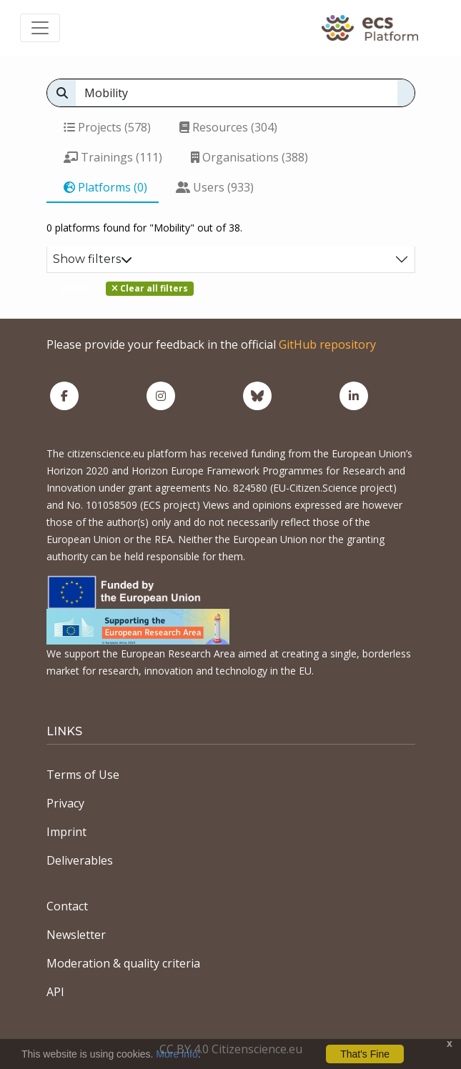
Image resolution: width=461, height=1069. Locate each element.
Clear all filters (149, 288)
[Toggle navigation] (40, 28)
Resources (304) (228, 127)
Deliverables (79, 860)
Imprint (66, 832)
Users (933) (215, 187)
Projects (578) (107, 127)
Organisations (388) (249, 157)
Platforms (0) (105, 187)
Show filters (92, 259)
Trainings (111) (113, 157)
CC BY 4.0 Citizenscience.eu (230, 1049)
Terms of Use (82, 774)
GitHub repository (327, 344)
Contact (67, 906)
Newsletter (76, 935)
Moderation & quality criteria (123, 963)
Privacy (65, 803)
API (55, 992)
